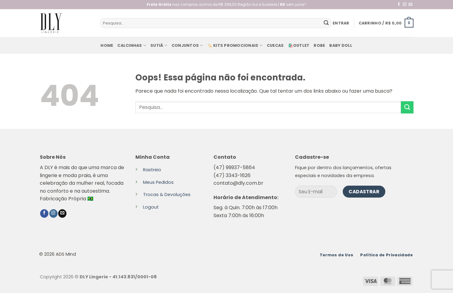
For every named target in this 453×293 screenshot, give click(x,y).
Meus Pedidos (158, 182)
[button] (341, 23)
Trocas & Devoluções (167, 194)
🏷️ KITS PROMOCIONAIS (234, 45)
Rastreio (152, 170)
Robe (319, 45)
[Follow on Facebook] (399, 4)
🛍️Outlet (299, 45)
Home (106, 45)
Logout (151, 207)
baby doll (340, 45)
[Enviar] (326, 23)
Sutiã (158, 45)
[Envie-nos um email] (410, 4)
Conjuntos (187, 45)
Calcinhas (131, 45)
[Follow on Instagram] (404, 4)
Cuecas (275, 45)
